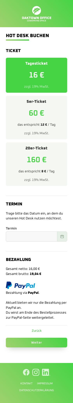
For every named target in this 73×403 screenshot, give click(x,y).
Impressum (45, 383)
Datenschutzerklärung (36, 390)
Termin (11, 228)
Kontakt (26, 383)
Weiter (36, 342)
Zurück (36, 330)
